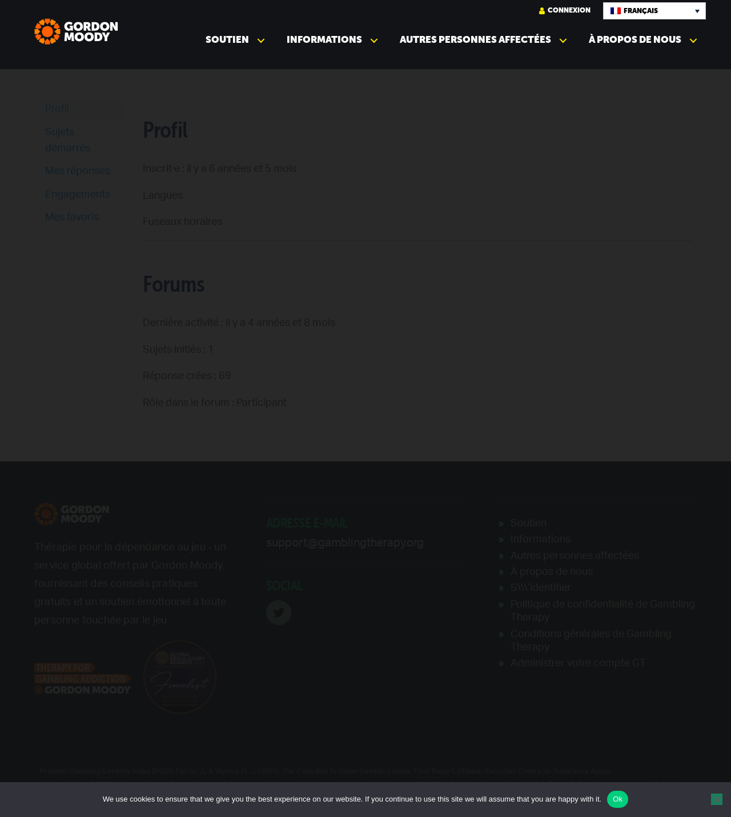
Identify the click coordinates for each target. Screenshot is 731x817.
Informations (324, 39)
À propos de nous (635, 39)
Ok (617, 799)
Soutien (227, 39)
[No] (716, 799)
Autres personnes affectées (475, 39)
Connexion (565, 10)
